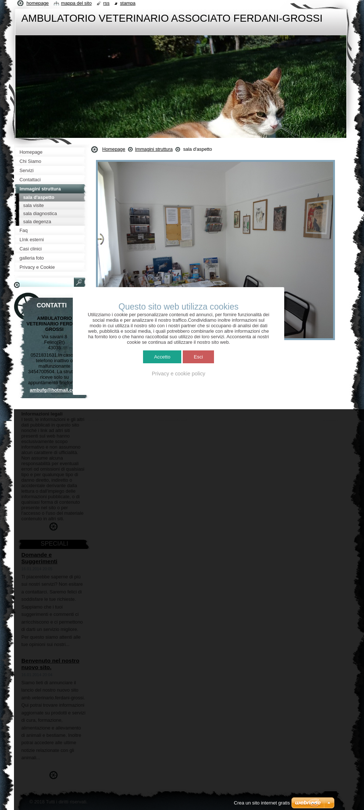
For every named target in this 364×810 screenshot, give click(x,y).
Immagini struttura (153, 149)
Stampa (127, 3)
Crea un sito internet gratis (262, 803)
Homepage (113, 149)
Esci (198, 357)
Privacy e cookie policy (179, 374)
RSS (106, 3)
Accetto (162, 357)
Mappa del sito (76, 3)
